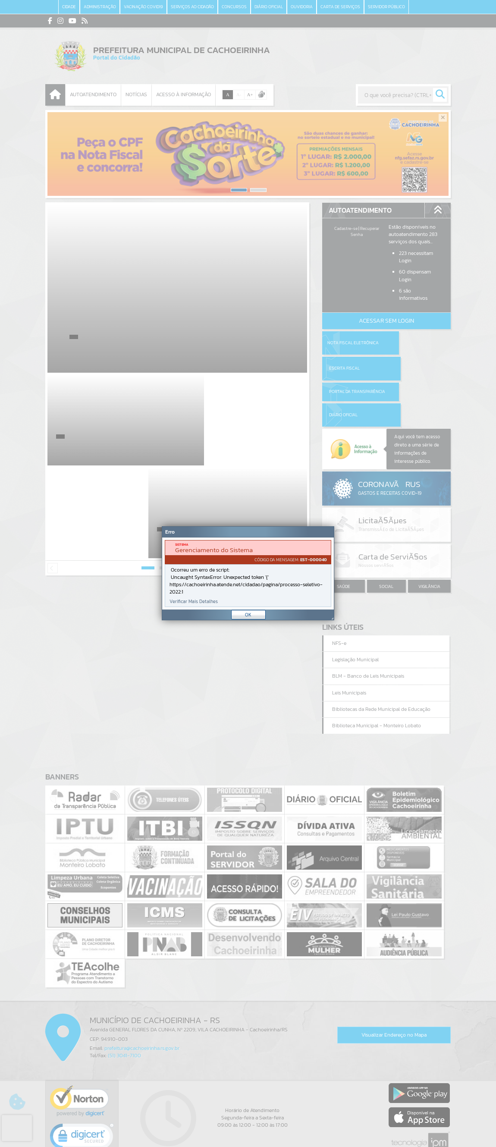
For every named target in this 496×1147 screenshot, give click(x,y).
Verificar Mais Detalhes (194, 601)
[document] (248, 573)
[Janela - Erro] (248, 573)
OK (248, 614)
